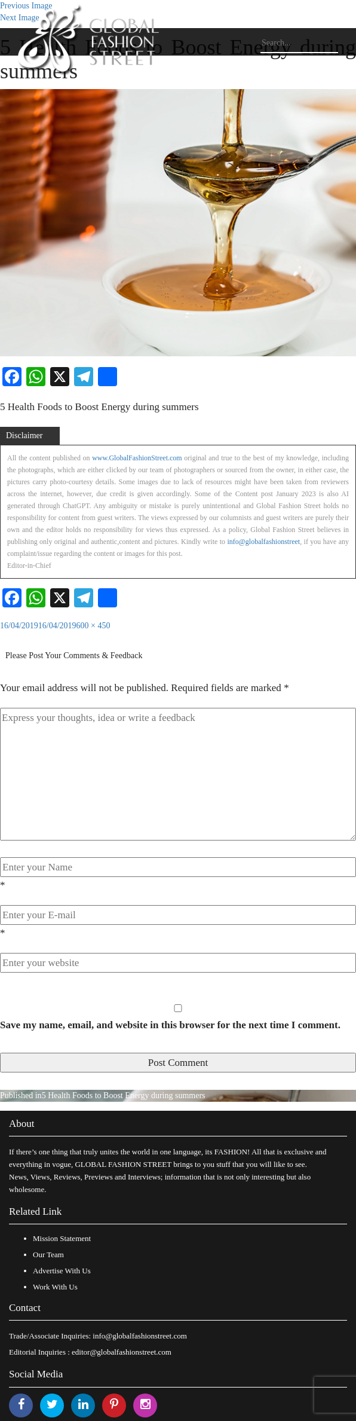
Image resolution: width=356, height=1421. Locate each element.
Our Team (48, 1254)
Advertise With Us (62, 1270)
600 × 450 (93, 625)
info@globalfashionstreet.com (139, 1335)
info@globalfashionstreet (263, 541)
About (22, 1123)
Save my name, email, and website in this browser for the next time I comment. (170, 1025)
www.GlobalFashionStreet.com (137, 458)
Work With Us (55, 1286)
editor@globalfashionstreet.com (121, 1351)
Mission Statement (62, 1238)
